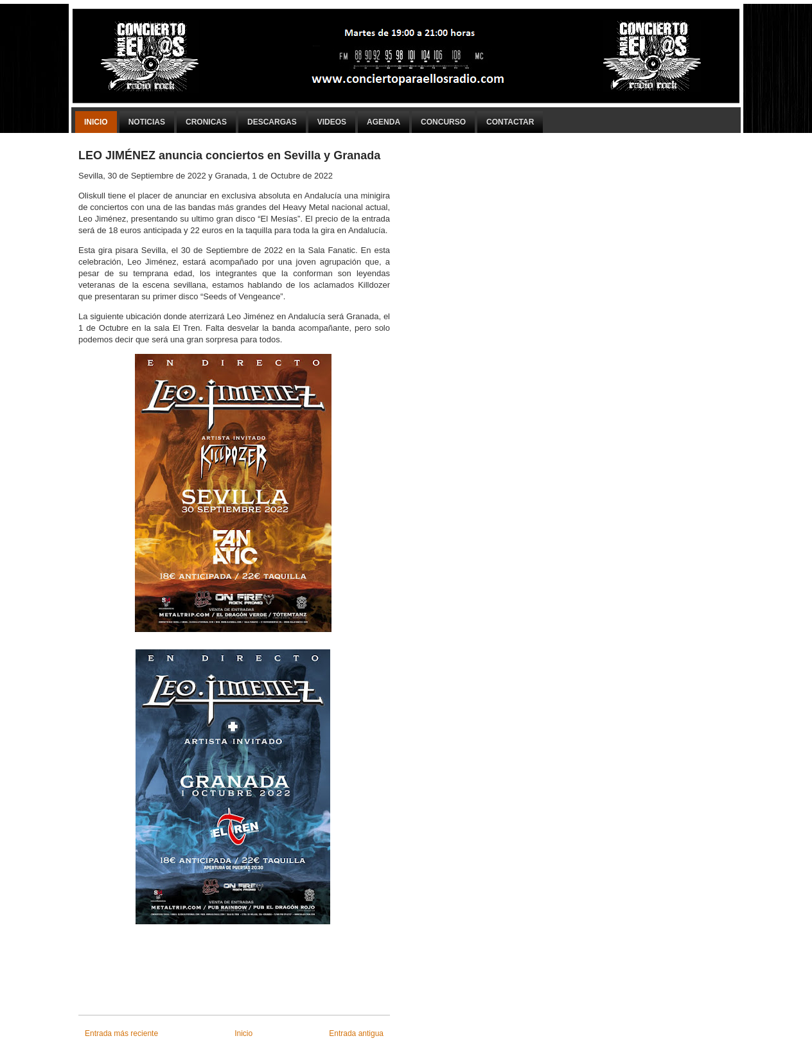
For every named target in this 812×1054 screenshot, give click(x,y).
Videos (331, 122)
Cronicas (206, 122)
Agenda (383, 122)
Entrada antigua (356, 1033)
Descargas (272, 122)
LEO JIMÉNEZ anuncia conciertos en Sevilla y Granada (229, 155)
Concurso (443, 122)
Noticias (146, 122)
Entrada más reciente (121, 1033)
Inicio (96, 122)
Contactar (510, 122)
